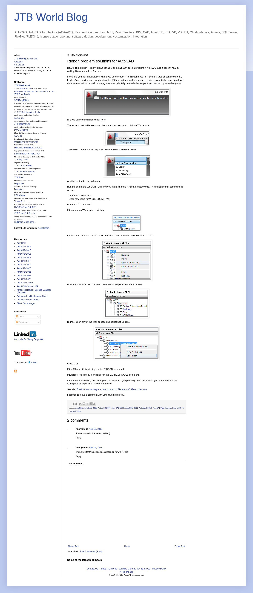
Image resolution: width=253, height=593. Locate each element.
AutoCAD (79, 408)
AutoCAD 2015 (24, 250)
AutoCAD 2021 (24, 272)
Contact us (19, 65)
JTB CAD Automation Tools (27, 112)
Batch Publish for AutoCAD (26, 153)
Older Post (180, 546)
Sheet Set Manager (26, 303)
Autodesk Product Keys (28, 299)
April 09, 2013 (95, 447)
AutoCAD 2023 (24, 279)
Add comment (75, 463)
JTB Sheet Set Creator (25, 213)
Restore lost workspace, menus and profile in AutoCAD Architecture (112, 389)
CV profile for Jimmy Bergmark (28, 338)
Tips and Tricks (75, 411)
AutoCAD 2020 (24, 268)
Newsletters (43, 228)
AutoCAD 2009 (104, 408)
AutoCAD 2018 (24, 261)
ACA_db (18, 136)
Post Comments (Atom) (91, 551)
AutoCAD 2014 (24, 246)
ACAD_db (19, 118)
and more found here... (25, 222)
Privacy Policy (159, 568)
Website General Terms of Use (134, 568)
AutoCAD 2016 (24, 254)
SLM (40, 91)
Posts (20, 316)
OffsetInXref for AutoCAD (26, 142)
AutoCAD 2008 (90, 408)
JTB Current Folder (23, 165)
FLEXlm (23, 91)
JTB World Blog (51, 17)
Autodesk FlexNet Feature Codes (32, 296)
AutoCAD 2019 (24, 264)
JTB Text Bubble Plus (24, 171)
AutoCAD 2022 (24, 275)
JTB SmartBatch (22, 94)
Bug (174, 408)
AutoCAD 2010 (118, 408)
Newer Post (73, 546)
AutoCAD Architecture (162, 408)
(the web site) (26, 58)
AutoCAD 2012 (145, 408)
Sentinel (45, 91)
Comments (22, 322)
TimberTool (19, 201)
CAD (179, 408)
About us (18, 62)
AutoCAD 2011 (131, 408)
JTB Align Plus (21, 159)
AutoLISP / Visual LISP (27, 286)
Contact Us (92, 568)
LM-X (52, 91)
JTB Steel (18, 177)
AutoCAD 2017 (24, 257)
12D (36, 91)
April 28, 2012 (95, 429)
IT (182, 408)
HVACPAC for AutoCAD (25, 207)
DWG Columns (21, 130)
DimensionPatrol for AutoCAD (28, 147)
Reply (78, 438)
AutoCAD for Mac (25, 282)
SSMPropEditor (21, 100)
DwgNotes (19, 183)
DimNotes (19, 189)
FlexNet (17, 91)
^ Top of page (126, 572)
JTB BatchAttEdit (22, 124)
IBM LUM (30, 91)
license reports (25, 88)
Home (127, 546)
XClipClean (19, 195)
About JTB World (108, 568)
